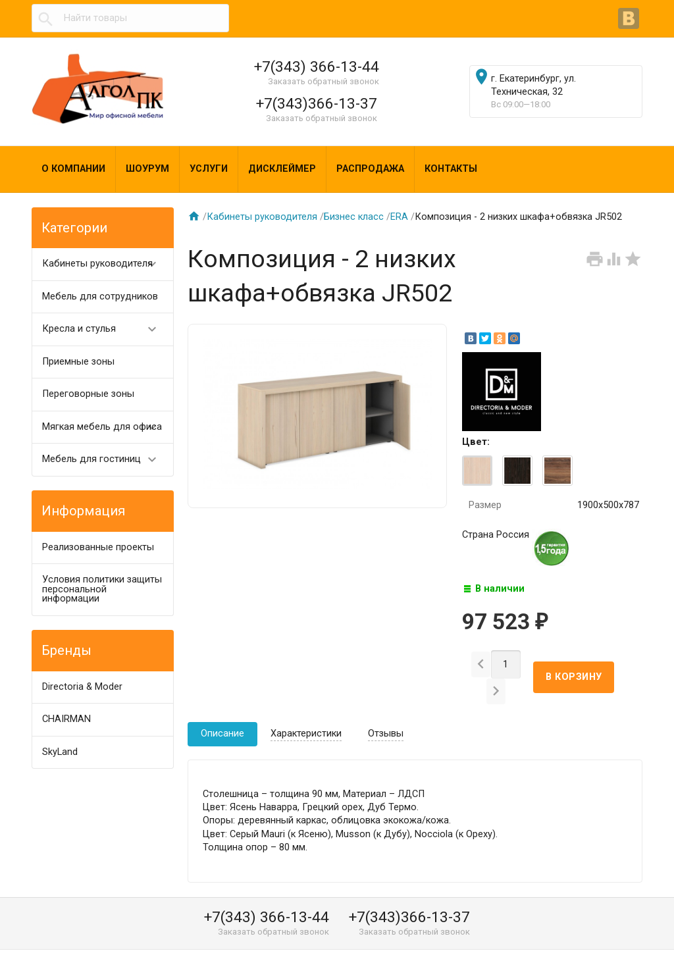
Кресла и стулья (105, 329)
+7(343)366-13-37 (316, 103)
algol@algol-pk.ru (454, 942)
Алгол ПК (63, 942)
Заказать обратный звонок (323, 81)
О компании (73, 168)
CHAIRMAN (66, 719)
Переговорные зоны (88, 394)
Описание (222, 712)
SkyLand (60, 752)
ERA (399, 216)
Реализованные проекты (98, 547)
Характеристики (306, 712)
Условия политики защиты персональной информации (102, 589)
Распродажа (370, 168)
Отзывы (385, 712)
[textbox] (130, 18)
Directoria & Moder (82, 686)
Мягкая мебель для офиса (105, 427)
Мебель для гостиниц (105, 460)
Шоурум (147, 168)
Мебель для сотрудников (100, 296)
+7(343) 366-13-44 (316, 66)
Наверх (618, 933)
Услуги (209, 168)
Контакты (451, 168)
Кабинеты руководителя (105, 264)
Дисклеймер (282, 168)
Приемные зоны (78, 361)
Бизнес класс (354, 216)
